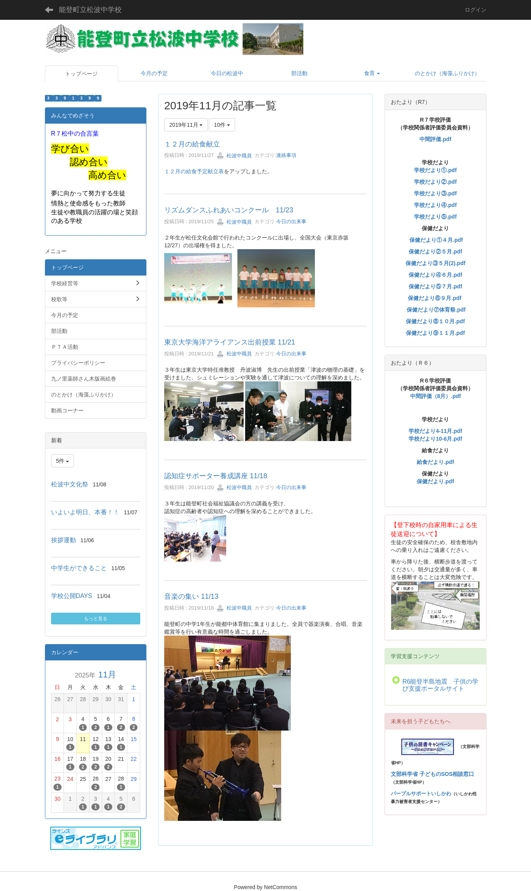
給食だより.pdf (435, 462)
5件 (62, 461)
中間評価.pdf (435, 139)
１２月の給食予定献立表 (194, 171)
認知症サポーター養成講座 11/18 (215, 476)
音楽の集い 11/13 (191, 596)
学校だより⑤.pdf (435, 217)
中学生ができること (79, 568)
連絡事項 (286, 156)
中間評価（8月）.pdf (435, 396)
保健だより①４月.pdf (436, 240)
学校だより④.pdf (435, 205)
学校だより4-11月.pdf (435, 431)
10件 (222, 125)
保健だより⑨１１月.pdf (435, 333)
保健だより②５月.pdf (435, 251)
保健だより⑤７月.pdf (435, 286)
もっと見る (95, 618)
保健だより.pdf (435, 481)
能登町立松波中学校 (90, 10)
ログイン (475, 10)
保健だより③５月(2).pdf (436, 263)
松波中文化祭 (69, 484)
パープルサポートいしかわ (421, 793)
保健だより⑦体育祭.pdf (436, 310)
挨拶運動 (63, 540)
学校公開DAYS (71, 596)
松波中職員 (234, 156)
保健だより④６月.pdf (435, 275)
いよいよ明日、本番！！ (85, 512)
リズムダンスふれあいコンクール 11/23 (228, 210)
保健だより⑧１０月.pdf (435, 321)
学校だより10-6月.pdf (435, 439)
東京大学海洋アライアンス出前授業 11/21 (229, 342)
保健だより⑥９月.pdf (434, 298)
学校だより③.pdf (435, 193)
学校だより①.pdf (435, 170)
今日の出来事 (291, 222)
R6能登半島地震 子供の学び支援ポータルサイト (440, 685)
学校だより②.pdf (435, 182)
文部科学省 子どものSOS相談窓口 (432, 774)
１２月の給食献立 (192, 144)
